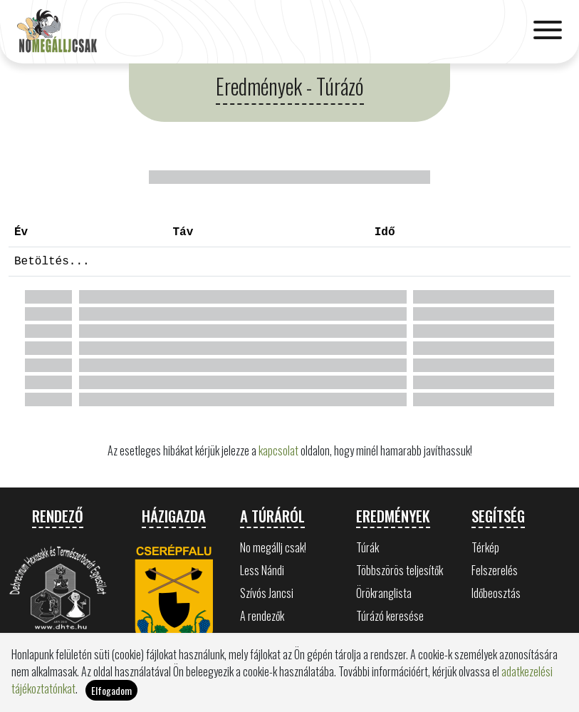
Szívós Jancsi (266, 593)
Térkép (485, 547)
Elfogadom (111, 698)
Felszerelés (494, 570)
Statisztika (378, 638)
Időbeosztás (496, 593)
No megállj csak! (273, 547)
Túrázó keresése (390, 615)
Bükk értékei (265, 638)
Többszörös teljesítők (399, 570)
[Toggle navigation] (547, 31)
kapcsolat (278, 450)
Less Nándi (262, 570)
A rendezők (262, 615)
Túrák (367, 547)
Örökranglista (384, 593)
